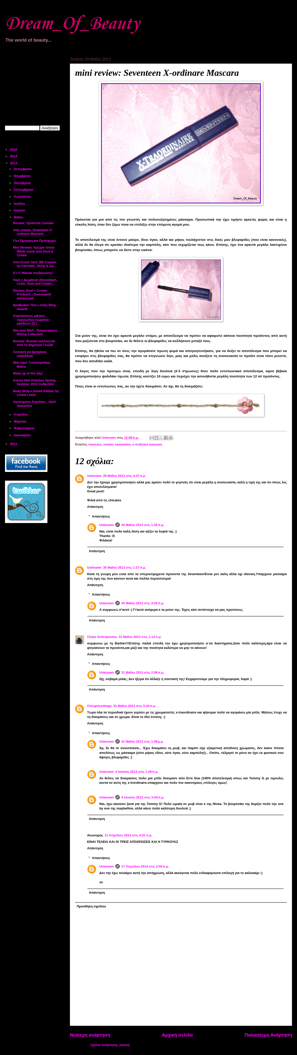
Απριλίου (21, 414)
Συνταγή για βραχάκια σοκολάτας (29, 353)
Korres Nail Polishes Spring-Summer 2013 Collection (34, 382)
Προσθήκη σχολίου (91, 906)
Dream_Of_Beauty (72, 24)
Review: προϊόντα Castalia (33, 223)
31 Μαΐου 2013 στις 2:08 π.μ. (142, 672)
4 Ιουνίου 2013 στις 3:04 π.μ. (142, 797)
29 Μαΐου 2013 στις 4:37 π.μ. (124, 476)
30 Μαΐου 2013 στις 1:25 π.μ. (142, 525)
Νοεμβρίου (22, 176)
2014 (14, 156)
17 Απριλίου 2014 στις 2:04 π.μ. (145, 866)
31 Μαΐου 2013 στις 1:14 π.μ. (140, 637)
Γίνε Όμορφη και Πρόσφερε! (34, 241)
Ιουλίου (20, 203)
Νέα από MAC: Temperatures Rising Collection (35, 332)
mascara (94, 444)
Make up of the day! (28, 373)
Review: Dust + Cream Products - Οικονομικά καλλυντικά (32, 294)
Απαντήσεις (101, 516)
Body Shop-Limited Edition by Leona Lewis (36, 393)
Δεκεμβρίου (23, 169)
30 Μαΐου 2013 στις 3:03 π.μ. (142, 603)
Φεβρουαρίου (24, 428)
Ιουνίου (20, 210)
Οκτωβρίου (23, 183)
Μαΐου (19, 217)
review (108, 444)
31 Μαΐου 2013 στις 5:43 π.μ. (134, 706)
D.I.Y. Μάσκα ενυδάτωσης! (33, 273)
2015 (14, 149)
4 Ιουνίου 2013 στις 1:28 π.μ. (136, 772)
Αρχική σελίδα (177, 1035)
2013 (14, 163)
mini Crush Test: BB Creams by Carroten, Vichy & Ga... (34, 264)
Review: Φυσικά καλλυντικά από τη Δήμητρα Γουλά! (34, 343)
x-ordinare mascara (147, 444)
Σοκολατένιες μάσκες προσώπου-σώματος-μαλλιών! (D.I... (31, 319)
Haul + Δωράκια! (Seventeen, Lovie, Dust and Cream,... (35, 281)
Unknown (94, 476)
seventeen (123, 444)
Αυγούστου (23, 196)
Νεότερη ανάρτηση (90, 1035)
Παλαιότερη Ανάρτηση (268, 1035)
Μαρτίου (20, 421)
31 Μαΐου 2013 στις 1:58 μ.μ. (142, 741)
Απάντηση (95, 507)
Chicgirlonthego (99, 706)
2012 (14, 444)
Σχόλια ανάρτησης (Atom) (110, 1045)
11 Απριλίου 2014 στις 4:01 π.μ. (128, 835)
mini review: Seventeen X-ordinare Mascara (33, 232)
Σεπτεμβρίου (24, 189)
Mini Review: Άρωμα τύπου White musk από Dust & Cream (34, 251)
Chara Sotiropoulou (102, 637)
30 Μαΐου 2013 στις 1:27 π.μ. (124, 567)
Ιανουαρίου (23, 435)
